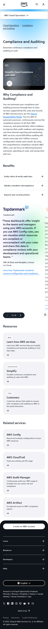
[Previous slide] (6, 315)
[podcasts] (29, 603)
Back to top (24, 611)
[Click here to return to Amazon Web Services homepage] (24, 4)
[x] (4, 603)
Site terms (15, 617)
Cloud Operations (11, 25)
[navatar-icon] (43, 4)
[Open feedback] (45, 314)
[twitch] (20, 603)
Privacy (6, 617)
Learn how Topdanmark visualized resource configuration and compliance (20, 272)
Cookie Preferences (29, 617)
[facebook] (8, 603)
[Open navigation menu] (4, 5)
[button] (24, 15)
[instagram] (16, 603)
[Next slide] (22, 315)
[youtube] (25, 603)
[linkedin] (12, 603)
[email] (33, 603)
